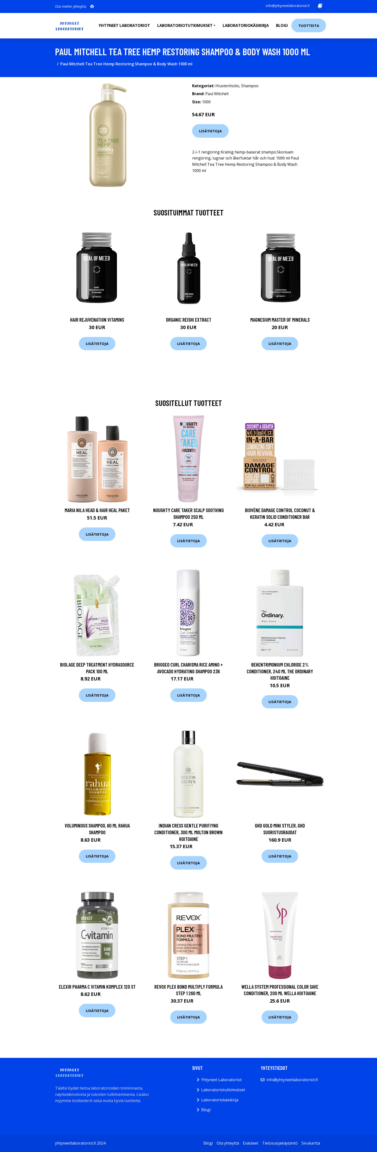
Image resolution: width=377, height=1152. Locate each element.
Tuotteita (308, 25)
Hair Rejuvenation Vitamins (97, 320)
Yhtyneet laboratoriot (124, 25)
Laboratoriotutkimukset (223, 1089)
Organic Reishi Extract (188, 320)
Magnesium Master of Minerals (280, 320)
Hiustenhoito (227, 85)
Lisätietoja (210, 131)
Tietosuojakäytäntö (280, 1143)
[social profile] (92, 6)
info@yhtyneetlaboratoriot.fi (288, 5)
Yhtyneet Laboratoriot (221, 1079)
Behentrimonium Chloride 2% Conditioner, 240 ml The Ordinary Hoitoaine (280, 671)
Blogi (282, 25)
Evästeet (250, 1143)
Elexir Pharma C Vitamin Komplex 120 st (97, 987)
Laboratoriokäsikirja (246, 25)
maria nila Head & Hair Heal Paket (97, 510)
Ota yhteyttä (228, 1143)
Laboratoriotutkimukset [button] (185, 25)
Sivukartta (311, 1143)
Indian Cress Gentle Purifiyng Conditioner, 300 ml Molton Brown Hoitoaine (188, 832)
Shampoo (249, 85)
